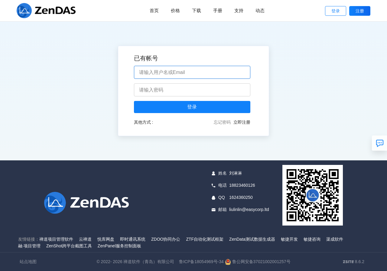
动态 (260, 10)
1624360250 (241, 197)
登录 (335, 10)
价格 (175, 10)
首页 (154, 10)
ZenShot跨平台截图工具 (69, 245)
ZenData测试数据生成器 (252, 239)
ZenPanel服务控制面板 (119, 245)
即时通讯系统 (132, 239)
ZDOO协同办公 (165, 239)
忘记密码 (222, 122)
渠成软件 (334, 239)
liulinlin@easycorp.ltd (249, 209)
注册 (360, 10)
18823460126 (242, 185)
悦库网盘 (105, 239)
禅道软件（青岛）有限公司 (148, 261)
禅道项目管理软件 (56, 239)
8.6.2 (353, 262)
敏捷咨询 (312, 239)
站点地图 (28, 261)
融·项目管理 (29, 245)
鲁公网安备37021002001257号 (258, 261)
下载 (196, 10)
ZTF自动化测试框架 (204, 239)
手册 (217, 10)
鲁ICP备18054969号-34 (201, 261)
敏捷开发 (289, 239)
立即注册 (241, 122)
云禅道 (85, 239)
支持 (238, 10)
